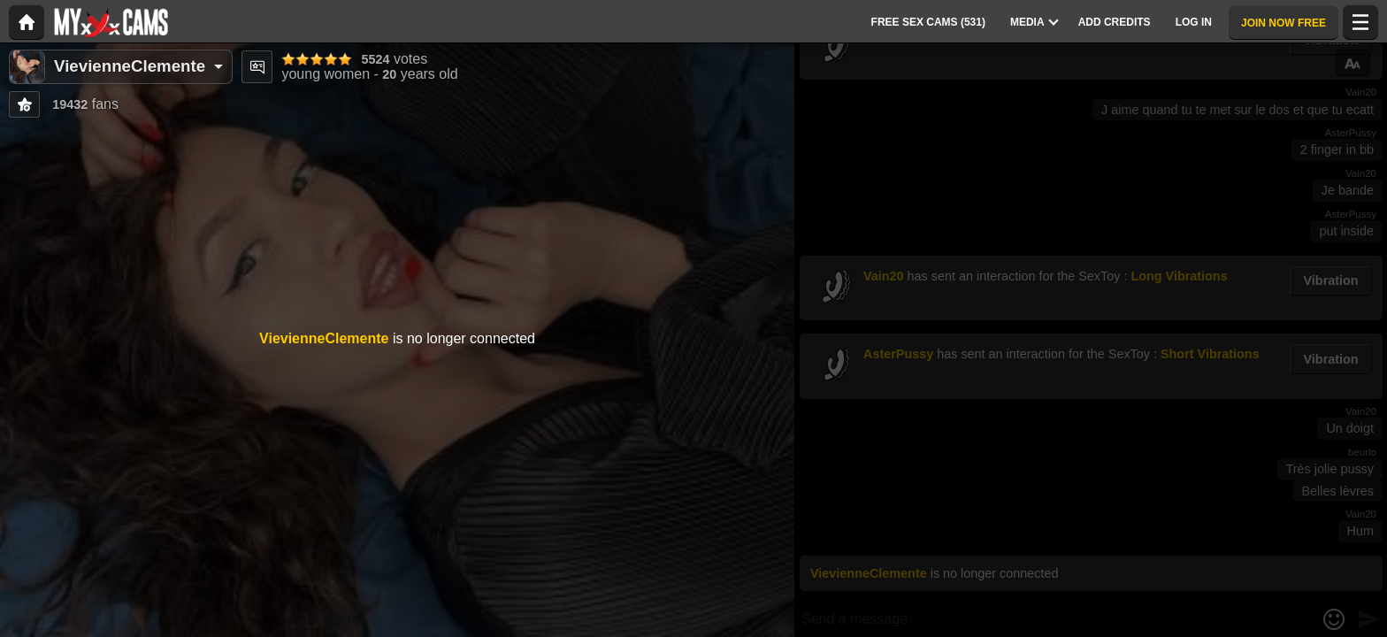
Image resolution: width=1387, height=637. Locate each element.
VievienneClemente (129, 66)
